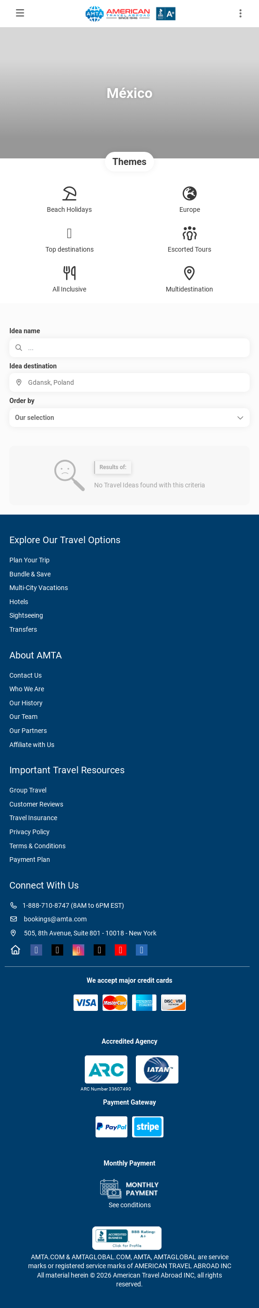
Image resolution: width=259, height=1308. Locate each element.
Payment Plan (29, 859)
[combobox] (129, 382)
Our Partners (28, 730)
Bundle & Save (30, 574)
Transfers (23, 629)
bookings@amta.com (48, 919)
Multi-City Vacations (38, 587)
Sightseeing (26, 615)
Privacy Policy (29, 832)
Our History (26, 703)
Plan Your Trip (29, 560)
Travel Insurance (33, 818)
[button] (129, 417)
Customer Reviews (36, 804)
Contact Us (25, 675)
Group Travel (27, 790)
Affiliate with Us (31, 744)
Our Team (23, 716)
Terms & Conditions (37, 846)
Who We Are (26, 689)
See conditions (130, 1205)
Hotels (18, 601)
